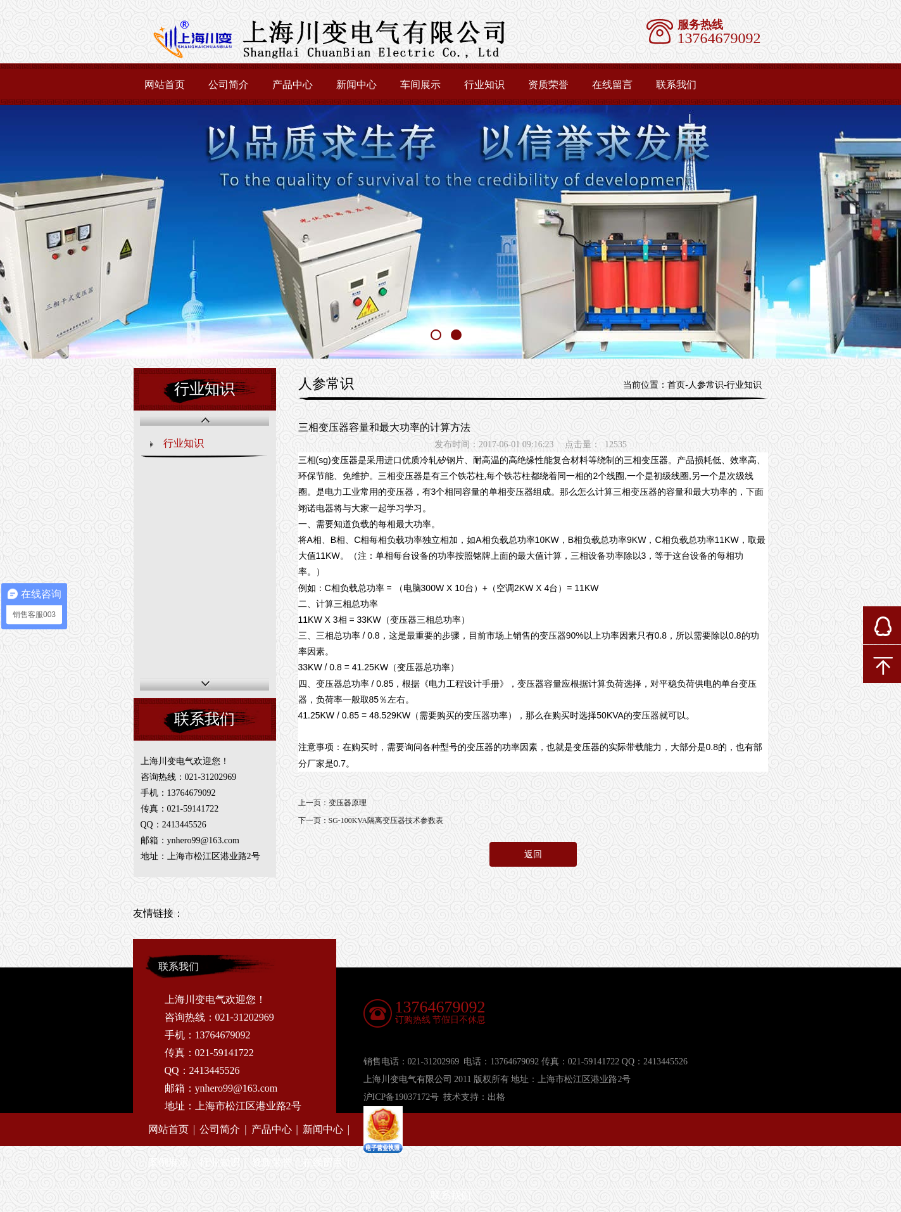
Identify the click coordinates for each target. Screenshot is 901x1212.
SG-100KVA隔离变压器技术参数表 (386, 820)
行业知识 (484, 84)
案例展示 (168, 1162)
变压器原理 (348, 802)
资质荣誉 (548, 84)
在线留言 (612, 84)
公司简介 (228, 84)
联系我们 (676, 84)
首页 (676, 385)
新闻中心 (356, 84)
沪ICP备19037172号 (401, 1097)
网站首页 (164, 84)
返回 (533, 854)
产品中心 (292, 84)
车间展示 (420, 84)
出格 (496, 1097)
